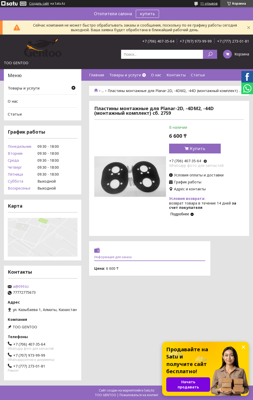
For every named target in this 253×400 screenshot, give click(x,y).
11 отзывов (209, 3)
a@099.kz (21, 286)
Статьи (198, 74)
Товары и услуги (125, 74)
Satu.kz (149, 390)
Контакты (176, 74)
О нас (156, 74)
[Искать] (210, 54)
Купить (197, 148)
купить (147, 14)
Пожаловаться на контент (139, 395)
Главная (96, 74)
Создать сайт (39, 3)
